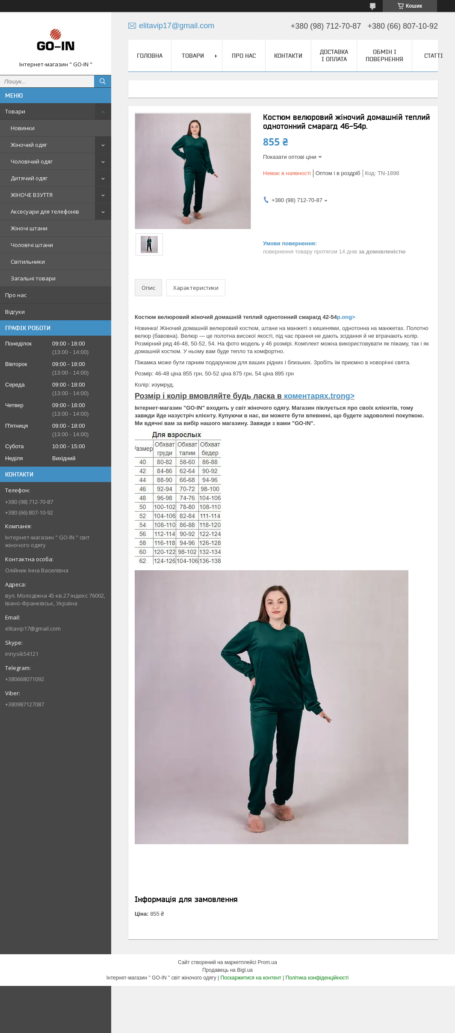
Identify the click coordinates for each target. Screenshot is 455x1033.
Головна (149, 55)
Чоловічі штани (32, 245)
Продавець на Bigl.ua (227, 970)
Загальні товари (33, 278)
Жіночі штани (29, 228)
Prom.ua (267, 962)
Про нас (16, 295)
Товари (15, 111)
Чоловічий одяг (32, 161)
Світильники (28, 261)
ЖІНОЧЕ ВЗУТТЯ (32, 195)
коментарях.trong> (319, 396)
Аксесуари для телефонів (45, 211)
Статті (433, 55)
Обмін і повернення (384, 55)
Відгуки (15, 312)
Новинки (23, 128)
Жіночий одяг (29, 145)
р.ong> (346, 317)
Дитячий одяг (29, 178)
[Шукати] (102, 81)
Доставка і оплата (334, 55)
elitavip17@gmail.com (33, 628)
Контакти (288, 55)
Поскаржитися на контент (250, 978)
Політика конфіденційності (317, 978)
